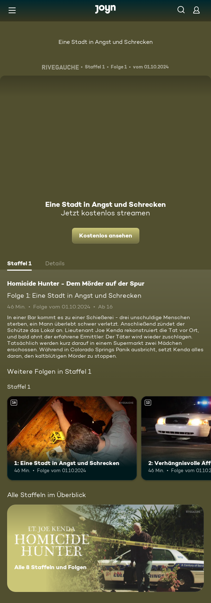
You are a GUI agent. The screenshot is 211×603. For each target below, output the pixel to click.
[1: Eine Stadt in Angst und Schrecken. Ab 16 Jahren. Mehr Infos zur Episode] (72, 438)
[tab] (19, 264)
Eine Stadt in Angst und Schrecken (105, 42)
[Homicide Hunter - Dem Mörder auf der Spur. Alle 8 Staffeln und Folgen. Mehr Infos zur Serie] (105, 548)
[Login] (196, 10)
